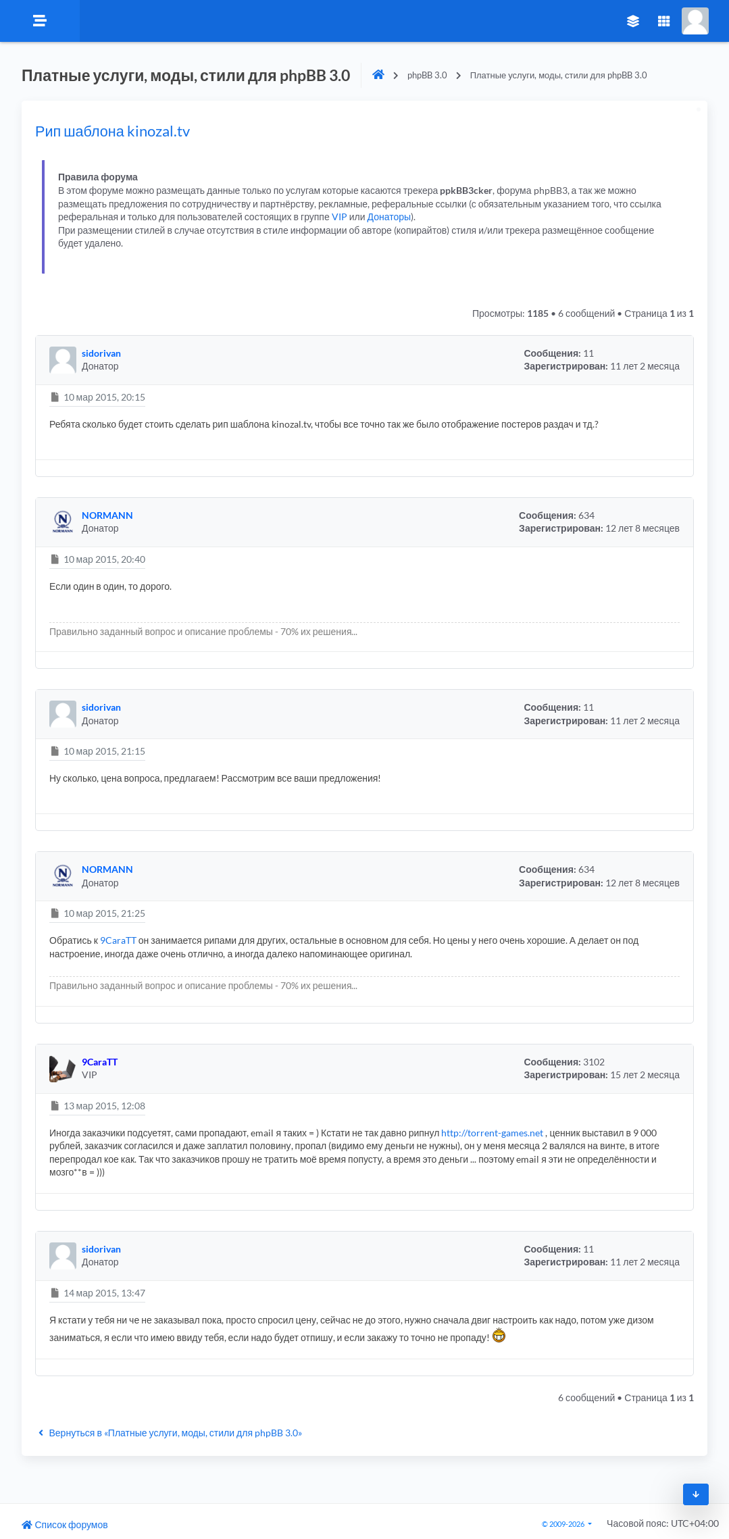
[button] (62, 360)
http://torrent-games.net (492, 1132)
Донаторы (389, 216)
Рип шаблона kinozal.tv (112, 131)
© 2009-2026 (564, 1523)
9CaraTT (118, 940)
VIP (339, 216)
